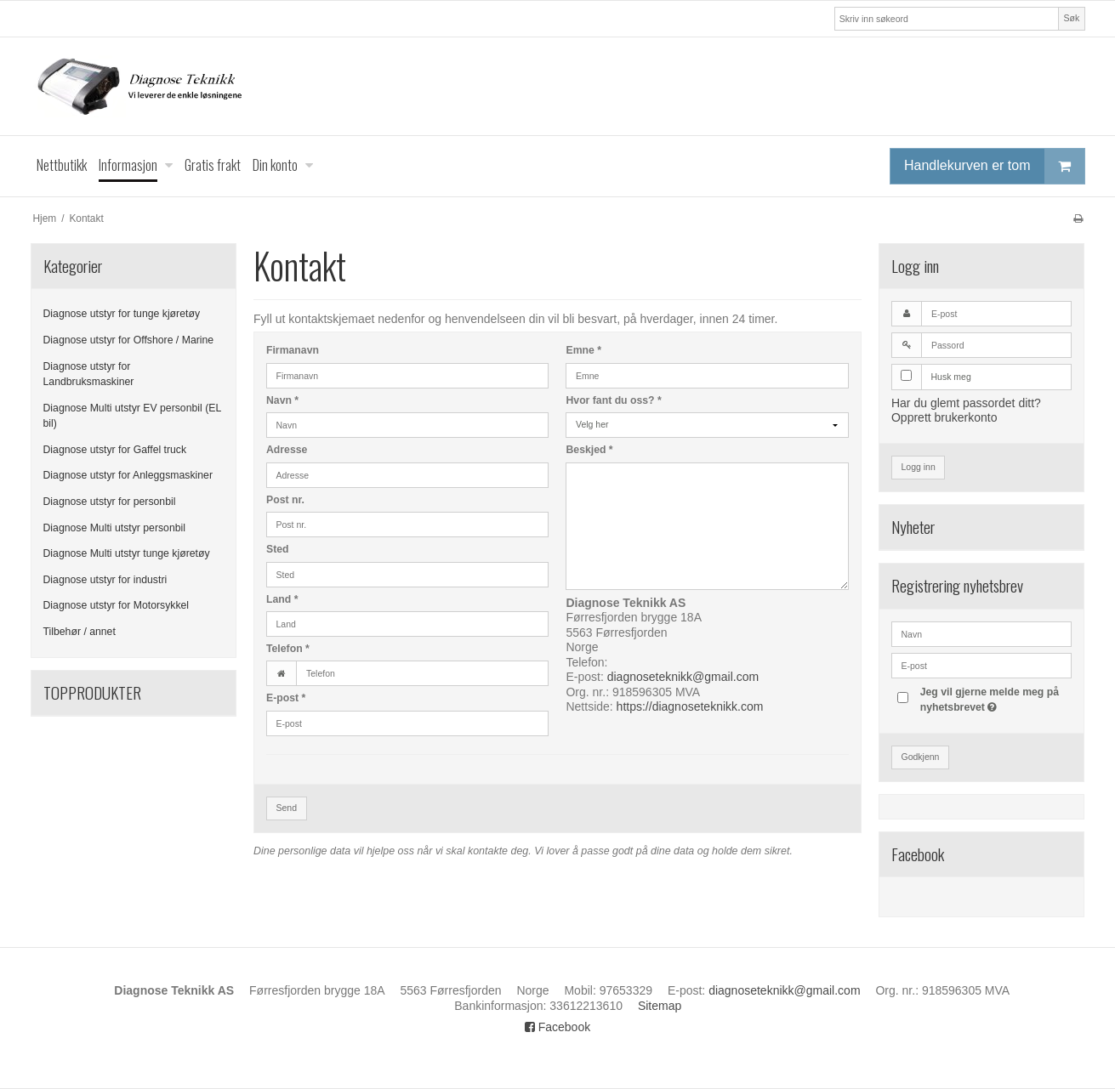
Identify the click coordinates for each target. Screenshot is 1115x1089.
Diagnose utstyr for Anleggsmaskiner (128, 475)
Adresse (286, 450)
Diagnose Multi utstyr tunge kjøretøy (126, 553)
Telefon (288, 649)
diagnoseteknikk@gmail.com (683, 676)
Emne (583, 350)
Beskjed (589, 450)
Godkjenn (920, 757)
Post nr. (285, 500)
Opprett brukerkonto (944, 417)
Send (286, 808)
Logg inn (918, 467)
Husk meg (950, 377)
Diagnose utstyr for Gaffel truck (115, 450)
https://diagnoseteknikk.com (690, 706)
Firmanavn (292, 350)
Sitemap (659, 1005)
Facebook (557, 1027)
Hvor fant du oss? (613, 400)
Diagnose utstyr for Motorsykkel (116, 605)
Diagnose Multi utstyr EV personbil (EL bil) (132, 415)
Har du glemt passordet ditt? (966, 403)
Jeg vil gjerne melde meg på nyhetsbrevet (995, 698)
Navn (282, 400)
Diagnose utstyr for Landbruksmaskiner (88, 374)
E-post (285, 698)
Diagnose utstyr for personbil (109, 502)
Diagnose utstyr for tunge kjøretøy (122, 314)
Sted (277, 549)
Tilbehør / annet (79, 632)
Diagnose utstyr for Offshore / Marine (128, 340)
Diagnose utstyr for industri (105, 580)
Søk (1072, 18)
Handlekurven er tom (994, 166)
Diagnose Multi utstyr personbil (114, 528)
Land (282, 599)
